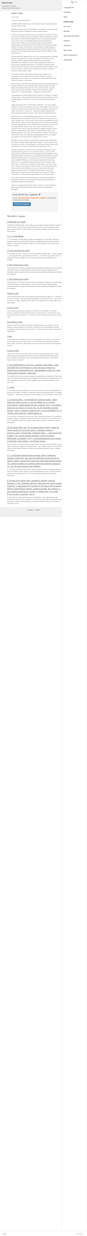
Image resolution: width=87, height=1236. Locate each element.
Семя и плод (13, 308)
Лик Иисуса (67, 45)
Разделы (37, 510)
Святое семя (13, 293)
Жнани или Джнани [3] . (71, 55)
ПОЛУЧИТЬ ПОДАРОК (21, 204)
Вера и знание (68, 50)
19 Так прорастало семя (18, 250)
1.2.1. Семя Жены (15, 236)
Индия (65, 17)
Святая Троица (68, 59)
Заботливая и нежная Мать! (72, 36)
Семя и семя (13, 350)
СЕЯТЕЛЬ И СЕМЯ (16, 222)
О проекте (30, 510)
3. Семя (10, 387)
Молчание (66, 31)
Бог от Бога (67, 26)
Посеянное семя (14, 322)
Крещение (66, 40)
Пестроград (67, 12)
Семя (9, 336)
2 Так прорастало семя (17, 265)
